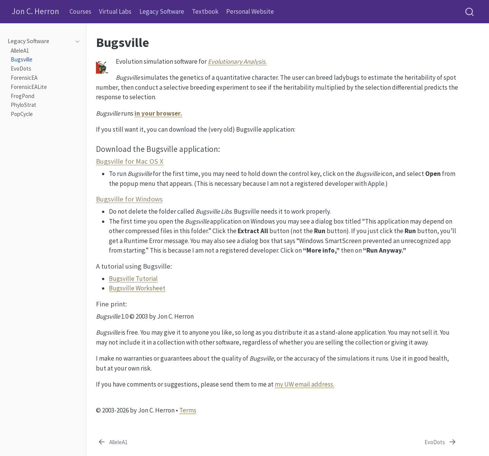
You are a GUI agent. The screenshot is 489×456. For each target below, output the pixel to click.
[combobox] (470, 11)
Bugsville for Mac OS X (130, 161)
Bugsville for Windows (129, 199)
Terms (187, 410)
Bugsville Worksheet (137, 288)
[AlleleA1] (112, 442)
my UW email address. (304, 384)
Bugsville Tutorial (133, 278)
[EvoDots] (440, 442)
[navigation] (75, 41)
